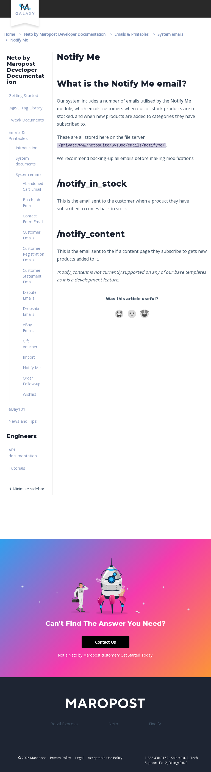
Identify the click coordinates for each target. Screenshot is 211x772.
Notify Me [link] (32, 367)
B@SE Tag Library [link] (26, 107)
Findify (155, 723)
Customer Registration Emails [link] (33, 254)
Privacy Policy (60, 758)
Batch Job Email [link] (31, 202)
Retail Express (64, 723)
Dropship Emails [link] (31, 311)
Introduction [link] (26, 147)
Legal (79, 758)
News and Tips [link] (23, 421)
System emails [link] (28, 174)
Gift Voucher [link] (30, 343)
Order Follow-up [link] (31, 380)
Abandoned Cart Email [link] (33, 186)
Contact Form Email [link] (33, 218)
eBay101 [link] (17, 409)
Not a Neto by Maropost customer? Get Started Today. (105, 655)
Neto (113, 723)
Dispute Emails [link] (30, 295)
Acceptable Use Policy (105, 758)
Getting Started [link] (23, 95)
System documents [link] (26, 161)
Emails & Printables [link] (18, 135)
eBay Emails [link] (28, 327)
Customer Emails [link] (31, 234)
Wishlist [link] (29, 394)
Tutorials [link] (17, 468)
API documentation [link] (23, 453)
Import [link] (29, 357)
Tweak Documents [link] (26, 120)
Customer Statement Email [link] (32, 276)
